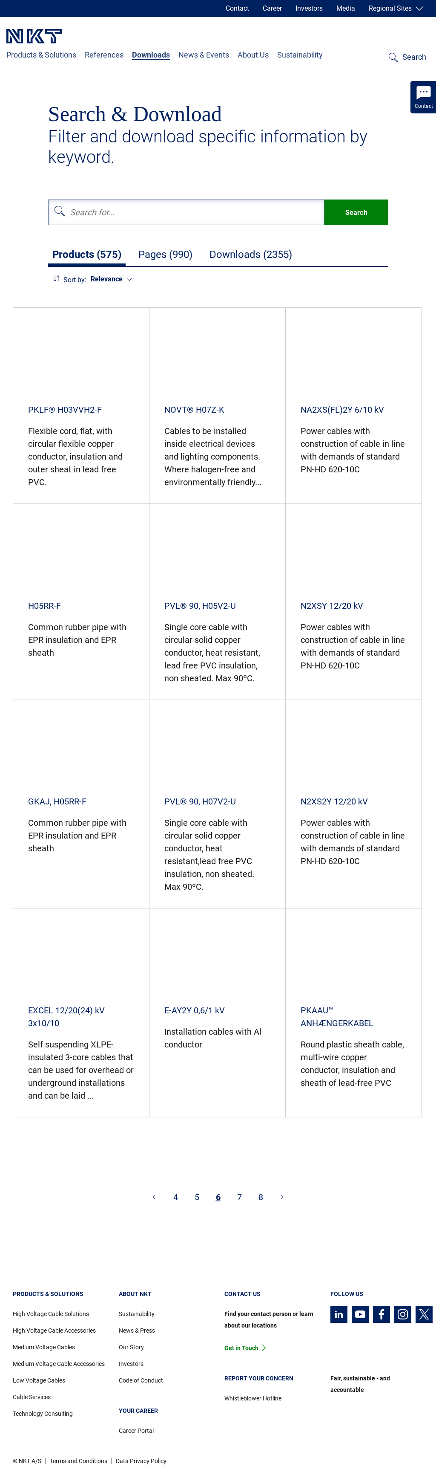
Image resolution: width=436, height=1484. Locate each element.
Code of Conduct (141, 1380)
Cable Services (32, 1397)
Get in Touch (241, 1348)
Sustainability (300, 54)
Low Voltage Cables (39, 1380)
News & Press (137, 1330)
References (104, 54)
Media (345, 8)
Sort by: (74, 280)
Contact (237, 8)
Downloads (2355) (250, 254)
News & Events (203, 54)
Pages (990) (165, 254)
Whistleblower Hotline (252, 1398)
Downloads (151, 54)
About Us (253, 54)
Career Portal (136, 1430)
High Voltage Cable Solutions (51, 1313)
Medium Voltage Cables (44, 1347)
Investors (309, 8)
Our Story (131, 1347)
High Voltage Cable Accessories (54, 1330)
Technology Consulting (43, 1413)
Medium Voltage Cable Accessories (59, 1363)
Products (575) (86, 254)
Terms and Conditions (78, 1461)
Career (272, 8)
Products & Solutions (41, 54)
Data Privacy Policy (141, 1461)
